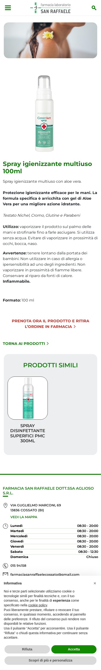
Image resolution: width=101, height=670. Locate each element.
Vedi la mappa (23, 517)
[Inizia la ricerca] (94, 8)
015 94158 (18, 565)
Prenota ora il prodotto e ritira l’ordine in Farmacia (50, 324)
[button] (95, 583)
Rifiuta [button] (27, 649)
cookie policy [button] (37, 605)
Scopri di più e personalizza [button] (50, 660)
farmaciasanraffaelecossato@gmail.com (44, 574)
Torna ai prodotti (26, 343)
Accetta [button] (74, 649)
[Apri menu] (8, 7)
